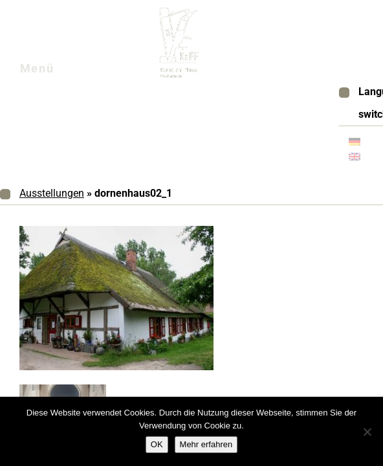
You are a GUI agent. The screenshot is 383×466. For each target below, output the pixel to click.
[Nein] (366, 431)
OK (157, 444)
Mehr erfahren (206, 444)
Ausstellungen (51, 193)
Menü (52, 71)
